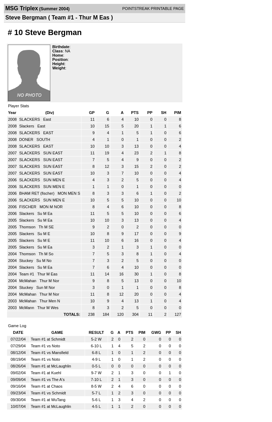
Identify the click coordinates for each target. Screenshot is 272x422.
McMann (27, 308)
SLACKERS (30, 119)
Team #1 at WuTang (48, 400)
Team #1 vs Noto (45, 346)
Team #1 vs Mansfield (49, 352)
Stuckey (26, 260)
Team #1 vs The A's (47, 379)
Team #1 (27, 274)
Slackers (27, 126)
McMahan (28, 281)
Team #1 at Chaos (46, 386)
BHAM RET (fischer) (37, 193)
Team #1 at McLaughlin (51, 366)
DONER (26, 139)
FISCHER (28, 207)
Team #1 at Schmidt (48, 339)
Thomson (27, 227)
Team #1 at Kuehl (46, 373)
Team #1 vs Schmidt (48, 393)
